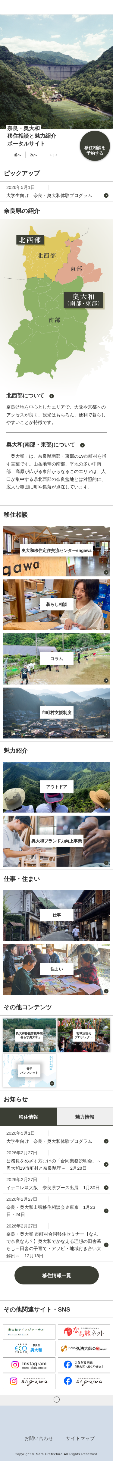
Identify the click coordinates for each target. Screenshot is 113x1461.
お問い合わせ (38, 1438)
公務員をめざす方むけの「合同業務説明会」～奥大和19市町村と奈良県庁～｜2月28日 (53, 1164)
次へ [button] (33, 155)
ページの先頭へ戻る (57, 1400)
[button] (106, 7)
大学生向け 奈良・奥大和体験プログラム (49, 195)
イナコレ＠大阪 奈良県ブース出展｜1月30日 (53, 1187)
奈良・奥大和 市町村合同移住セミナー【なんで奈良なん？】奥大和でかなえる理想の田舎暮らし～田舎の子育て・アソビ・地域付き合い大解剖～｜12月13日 (53, 1244)
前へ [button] (17, 155)
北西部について (25, 396)
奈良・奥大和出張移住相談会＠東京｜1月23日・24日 (50, 1211)
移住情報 (28, 1117)
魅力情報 (84, 1117)
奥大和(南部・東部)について (40, 445)
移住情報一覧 (56, 1275)
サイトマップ (80, 1438)
